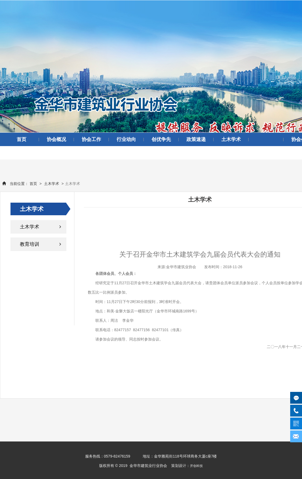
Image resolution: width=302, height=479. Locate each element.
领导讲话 (21, 152)
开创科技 (196, 466)
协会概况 (56, 139)
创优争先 (161, 139)
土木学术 (231, 139)
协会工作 (91, 139)
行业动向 (126, 139)
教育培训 (40, 244)
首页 (21, 139)
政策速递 (196, 139)
